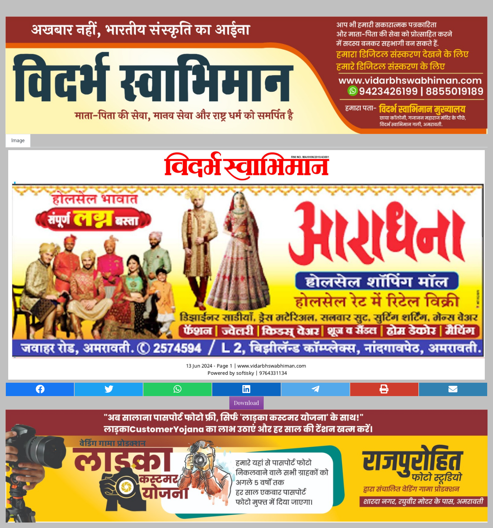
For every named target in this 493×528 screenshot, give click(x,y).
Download (246, 402)
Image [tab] (18, 140)
